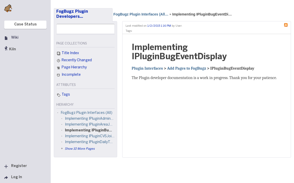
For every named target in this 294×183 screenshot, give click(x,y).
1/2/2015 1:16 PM (159, 26)
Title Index (67, 53)
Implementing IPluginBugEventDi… (202, 14)
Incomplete (68, 75)
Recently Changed (74, 60)
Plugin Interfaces (147, 68)
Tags (63, 95)
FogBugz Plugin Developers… (72, 14)
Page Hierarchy (71, 68)
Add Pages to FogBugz (186, 68)
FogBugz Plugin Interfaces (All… (140, 14)
